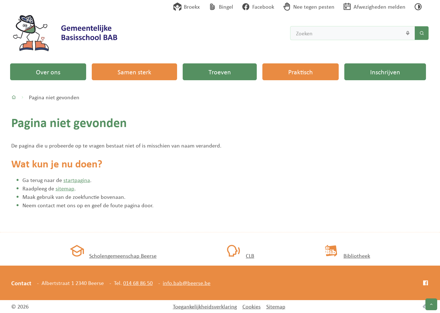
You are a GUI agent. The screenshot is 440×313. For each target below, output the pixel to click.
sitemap (65, 188)
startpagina (76, 180)
